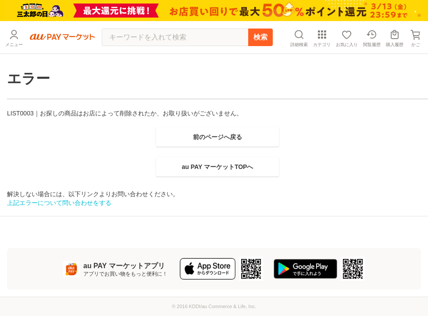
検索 (260, 37)
